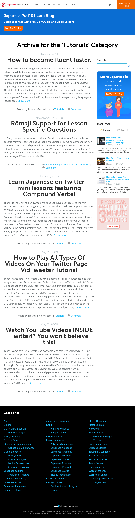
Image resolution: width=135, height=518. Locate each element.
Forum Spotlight (17, 432)
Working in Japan (98, 474)
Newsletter (94, 428)
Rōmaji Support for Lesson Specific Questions (49, 126)
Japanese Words (60, 471)
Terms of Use (110, 511)
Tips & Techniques (61, 474)
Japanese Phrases (61, 463)
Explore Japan (11, 440)
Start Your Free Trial (13, 28)
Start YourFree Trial (126, 4)
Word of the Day (97, 471)
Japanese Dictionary (15, 478)
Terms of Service (94, 513)
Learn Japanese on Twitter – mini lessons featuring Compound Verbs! (49, 188)
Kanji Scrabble (59, 432)
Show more (24, 100)
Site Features (71, 164)
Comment (76, 109)
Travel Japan (96, 463)
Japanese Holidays (18, 474)
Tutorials (59, 109)
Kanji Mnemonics (60, 428)
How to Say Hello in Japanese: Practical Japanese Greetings (115, 140)
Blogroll (8, 425)
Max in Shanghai (17, 459)
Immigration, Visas (103, 478)
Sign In (111, 5)
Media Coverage (98, 421)
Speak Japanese (98, 444)
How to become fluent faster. (49, 59)
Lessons (36, 5)
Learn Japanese (55, 440)
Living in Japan (54, 482)
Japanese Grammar (61, 451)
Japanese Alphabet (61, 448)
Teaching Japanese (99, 451)
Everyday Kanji (12, 436)
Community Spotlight (15, 428)
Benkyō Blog (15, 455)
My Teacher (63, 5)
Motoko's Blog (96, 425)
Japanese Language (15, 486)
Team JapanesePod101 (101, 455)
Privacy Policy (97, 511)
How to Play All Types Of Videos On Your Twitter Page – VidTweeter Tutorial (49, 264)
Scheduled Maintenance (21, 448)
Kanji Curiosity (54, 436)
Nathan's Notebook (18, 463)
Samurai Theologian (19, 467)
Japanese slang (12, 490)
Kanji (49, 425)
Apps (6, 421)
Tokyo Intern (100, 482)
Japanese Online (60, 459)
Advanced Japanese (62, 444)
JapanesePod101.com (83, 511)
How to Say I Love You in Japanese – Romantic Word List (118, 179)
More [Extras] (73, 5)
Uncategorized (97, 467)
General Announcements (17, 444)
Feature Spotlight (53, 164)
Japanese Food (12, 482)
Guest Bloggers (12, 451)
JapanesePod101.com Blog (29, 15)
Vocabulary (49, 5)
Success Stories (97, 448)
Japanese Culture (13, 471)
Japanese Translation (57, 421)
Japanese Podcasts (61, 467)
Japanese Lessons (61, 455)
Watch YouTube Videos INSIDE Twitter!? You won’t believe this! (49, 336)
